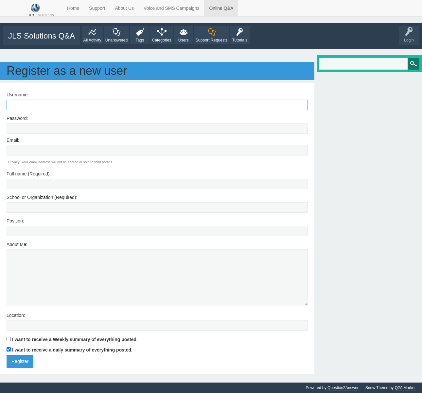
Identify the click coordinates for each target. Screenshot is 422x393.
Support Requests (212, 40)
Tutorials (239, 40)
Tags (139, 40)
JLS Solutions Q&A (41, 35)
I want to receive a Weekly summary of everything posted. (72, 339)
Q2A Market (405, 387)
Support (97, 8)
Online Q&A (221, 8)
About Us (124, 8)
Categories (161, 40)
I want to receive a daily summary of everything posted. (69, 349)
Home (73, 8)
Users (183, 40)
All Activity (92, 40)
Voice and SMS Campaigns (171, 8)
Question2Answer (343, 387)
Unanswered (116, 40)
